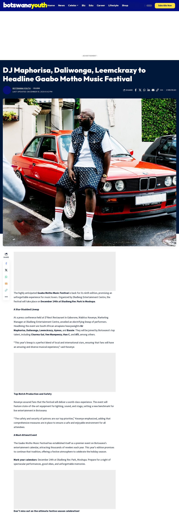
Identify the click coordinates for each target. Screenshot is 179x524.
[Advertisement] (89, 32)
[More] (162, 90)
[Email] (153, 90)
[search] (141, 5)
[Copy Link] (157, 90)
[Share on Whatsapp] (144, 90)
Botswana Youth (22, 88)
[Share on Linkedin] (149, 90)
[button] (165, 5)
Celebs (36, 88)
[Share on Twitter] (140, 90)
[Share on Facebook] (136, 90)
